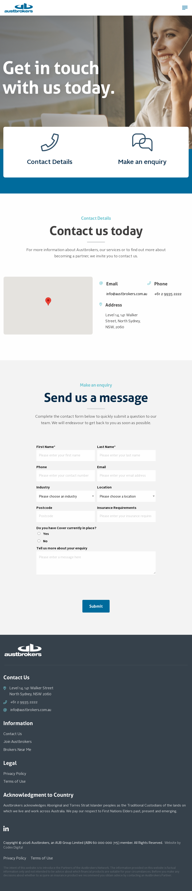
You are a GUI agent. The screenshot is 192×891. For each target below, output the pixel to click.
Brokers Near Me (17, 750)
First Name (45, 447)
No (45, 541)
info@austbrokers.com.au (126, 294)
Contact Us (12, 734)
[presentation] (96, 586)
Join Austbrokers (17, 742)
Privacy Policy (14, 774)
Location (104, 487)
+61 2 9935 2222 (168, 294)
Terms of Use (14, 782)
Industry (43, 487)
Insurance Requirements (116, 508)
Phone (41, 467)
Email (101, 467)
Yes (46, 534)
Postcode (44, 508)
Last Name (106, 447)
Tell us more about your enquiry (61, 548)
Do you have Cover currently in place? (66, 528)
